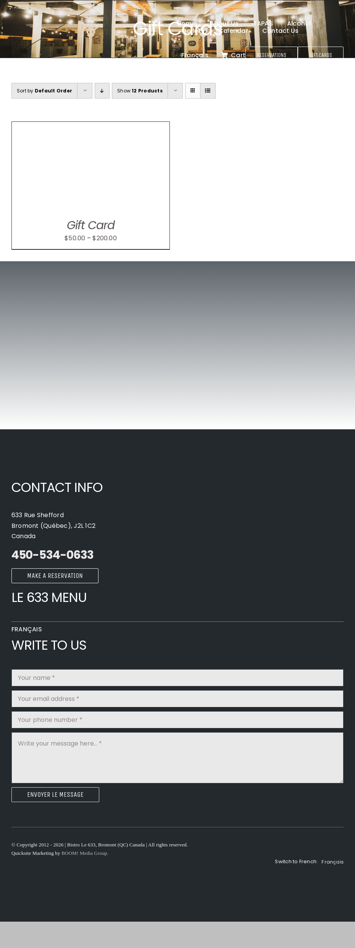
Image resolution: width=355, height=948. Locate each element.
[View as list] (207, 90)
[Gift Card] (90, 127)
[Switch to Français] (194, 55)
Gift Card (91, 225)
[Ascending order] (102, 91)
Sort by (44, 90)
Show (140, 90)
